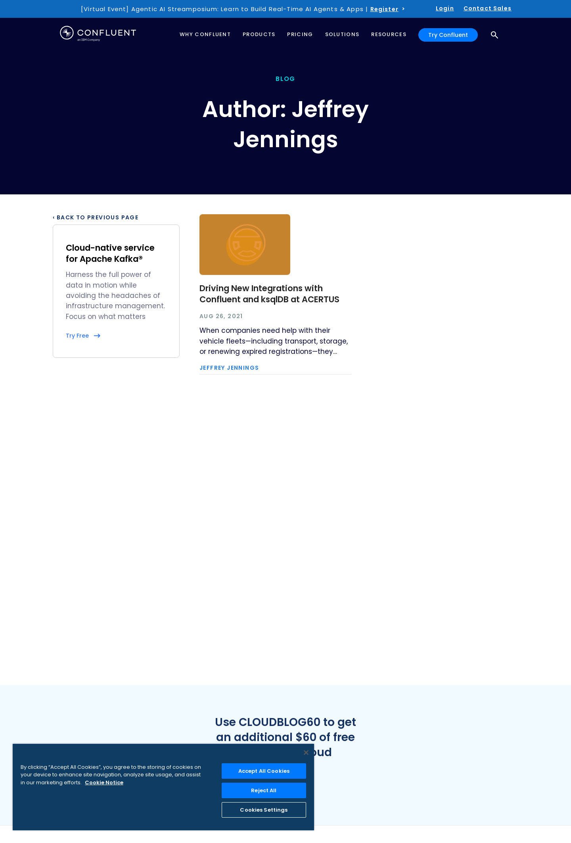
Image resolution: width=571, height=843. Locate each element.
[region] (163, 787)
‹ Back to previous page (95, 217)
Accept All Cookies (263, 771)
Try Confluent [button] (448, 35)
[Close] (306, 752)
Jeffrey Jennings (229, 368)
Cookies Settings (263, 810)
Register (384, 9)
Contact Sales (488, 8)
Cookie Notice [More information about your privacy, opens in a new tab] (104, 782)
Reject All (263, 790)
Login (445, 8)
